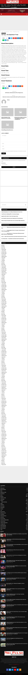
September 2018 (4, 372)
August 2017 (3, 390)
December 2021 (3, 318)
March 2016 (3, 413)
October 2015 (3, 420)
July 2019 (2, 358)
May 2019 (2, 361)
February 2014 (3, 448)
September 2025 (4, 256)
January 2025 (3, 267)
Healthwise (2, 504)
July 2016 (2, 408)
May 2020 (2, 344)
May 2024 (2, 278)
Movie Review (2, 511)
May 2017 (2, 394)
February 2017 (3, 398)
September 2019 (4, 355)
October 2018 (3, 370)
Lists (1, 510)
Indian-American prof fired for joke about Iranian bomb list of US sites (15, 236)
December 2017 (3, 384)
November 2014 (3, 435)
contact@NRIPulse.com (15, 664)
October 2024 (3, 271)
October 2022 (3, 304)
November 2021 (3, 319)
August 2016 (3, 406)
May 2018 (2, 377)
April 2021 (3, 329)
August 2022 (3, 307)
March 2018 (3, 380)
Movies (5, 5)
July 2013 (2, 457)
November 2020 (3, 336)
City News (1, 4)
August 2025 (3, 257)
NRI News (5, 4)
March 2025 (3, 264)
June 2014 (3, 442)
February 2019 (3, 365)
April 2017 (3, 395)
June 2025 (3, 260)
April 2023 (3, 296)
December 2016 (3, 401)
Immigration (24, 4)
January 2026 (3, 250)
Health (21, 4)
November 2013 (3, 452)
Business (8, 4)
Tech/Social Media (23, 5)
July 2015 (2, 424)
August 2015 (3, 423)
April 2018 (3, 379)
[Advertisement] (14, 23)
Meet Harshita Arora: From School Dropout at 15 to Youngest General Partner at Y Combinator (17, 633)
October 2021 (3, 321)
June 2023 (3, 293)
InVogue (2, 5)
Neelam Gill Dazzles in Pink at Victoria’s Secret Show (15, 549)
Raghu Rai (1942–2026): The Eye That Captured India (9, 216)
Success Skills (2, 518)
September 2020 (4, 339)
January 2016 (3, 416)
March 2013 (3, 463)
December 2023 (3, 285)
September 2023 (4, 289)
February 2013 (3, 464)
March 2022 (3, 314)
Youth (1, 529)
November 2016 (3, 402)
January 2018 (3, 383)
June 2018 (3, 376)
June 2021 (3, 326)
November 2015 (3, 419)
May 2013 (2, 460)
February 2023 (3, 299)
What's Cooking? (3, 528)
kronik (2, 236)
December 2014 (3, 434)
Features (12, 4)
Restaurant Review (7, 6)
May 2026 (2, 245)
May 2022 (2, 311)
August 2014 (3, 439)
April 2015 (3, 428)
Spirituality (2, 517)
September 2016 (4, 405)
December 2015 (3, 417)
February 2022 (3, 315)
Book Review (2, 493)
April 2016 (3, 412)
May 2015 (2, 427)
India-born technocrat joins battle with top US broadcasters (14, 96)
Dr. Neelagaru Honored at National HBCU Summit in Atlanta (16, 572)
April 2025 (3, 263)
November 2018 (3, 369)
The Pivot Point (9, 5)
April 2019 (3, 362)
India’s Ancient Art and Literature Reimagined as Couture (16, 555)
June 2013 (3, 459)
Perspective (15, 4)
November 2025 (3, 253)
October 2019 (3, 354)
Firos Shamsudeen (4, 238)
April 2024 (3, 279)
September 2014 (4, 438)
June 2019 (3, 359)
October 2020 (3, 337)
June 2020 (3, 343)
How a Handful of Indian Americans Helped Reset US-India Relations (12, 218)
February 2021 (3, 332)
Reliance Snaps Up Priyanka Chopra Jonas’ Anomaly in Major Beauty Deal (12, 220)
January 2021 (3, 333)
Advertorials (2, 488)
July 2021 (2, 325)
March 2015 (3, 430)
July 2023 (2, 292)
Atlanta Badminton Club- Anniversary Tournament (5, 118)
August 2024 (3, 274)
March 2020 (3, 347)
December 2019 (3, 351)
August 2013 (3, 456)
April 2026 (3, 246)
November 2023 (3, 286)
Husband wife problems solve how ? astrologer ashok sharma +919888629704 (20, 118)
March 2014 (3, 446)
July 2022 (2, 308)
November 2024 (3, 270)
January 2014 (3, 449)
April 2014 (3, 445)
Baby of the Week (3, 489)
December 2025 (3, 252)
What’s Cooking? (14, 5)
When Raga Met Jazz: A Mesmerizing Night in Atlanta (15, 583)
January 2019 (3, 366)
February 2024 (3, 282)
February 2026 (3, 249)
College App (18, 5)
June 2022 (3, 310)
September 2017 (4, 388)
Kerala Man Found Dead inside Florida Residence (16, 238)
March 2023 (3, 297)
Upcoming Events (3, 525)
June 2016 (3, 409)
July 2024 (2, 275)
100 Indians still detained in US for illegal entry (14, 92)
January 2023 (3, 300)
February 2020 (3, 348)
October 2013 (3, 453)
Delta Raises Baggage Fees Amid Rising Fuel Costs (14, 638)
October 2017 (3, 387)
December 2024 (3, 268)
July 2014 (2, 441)
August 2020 (3, 340)
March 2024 (3, 281)
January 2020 (3, 350)
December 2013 (3, 450)
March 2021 (3, 330)
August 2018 (3, 373)
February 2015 (3, 431)
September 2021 (4, 322)
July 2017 (2, 391)
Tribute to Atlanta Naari (4, 522)
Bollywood (2, 6)
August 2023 (3, 290)
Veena (8, 99)
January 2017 (3, 399)
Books (18, 4)
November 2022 (3, 303)
